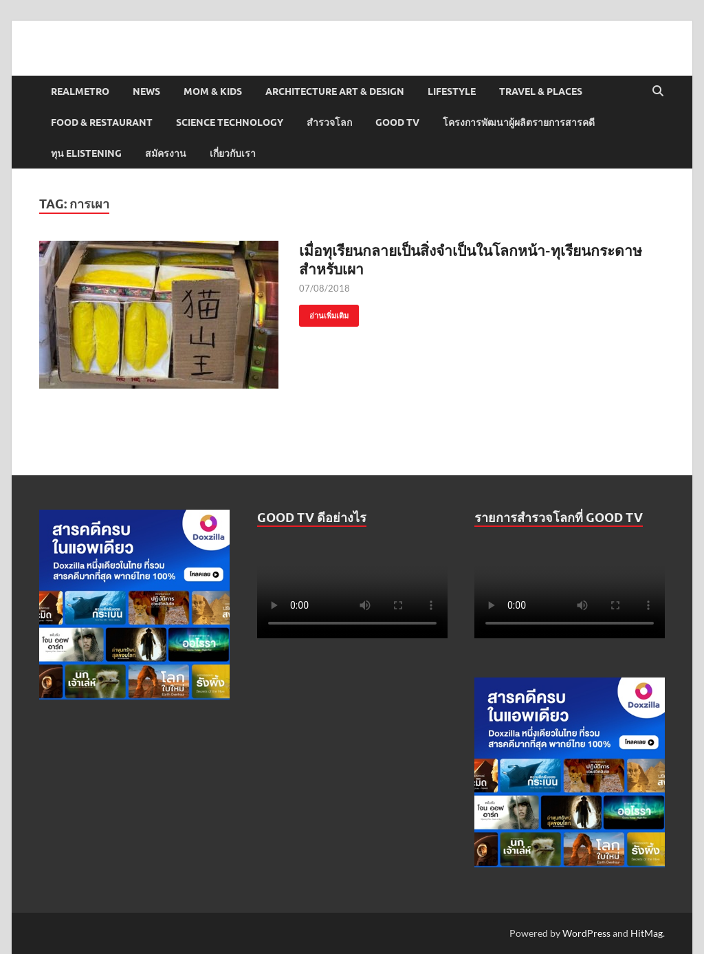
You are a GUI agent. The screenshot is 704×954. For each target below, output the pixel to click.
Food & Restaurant (102, 122)
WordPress (586, 933)
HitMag (646, 933)
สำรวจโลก (329, 122)
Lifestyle (452, 91)
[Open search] (658, 91)
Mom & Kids (213, 91)
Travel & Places (540, 91)
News (146, 91)
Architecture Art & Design (334, 91)
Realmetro (80, 91)
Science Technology (229, 122)
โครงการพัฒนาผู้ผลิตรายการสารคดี (519, 122)
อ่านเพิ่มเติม (324, 313)
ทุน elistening (86, 153)
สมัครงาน (165, 153)
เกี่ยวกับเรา (233, 153)
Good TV (397, 122)
